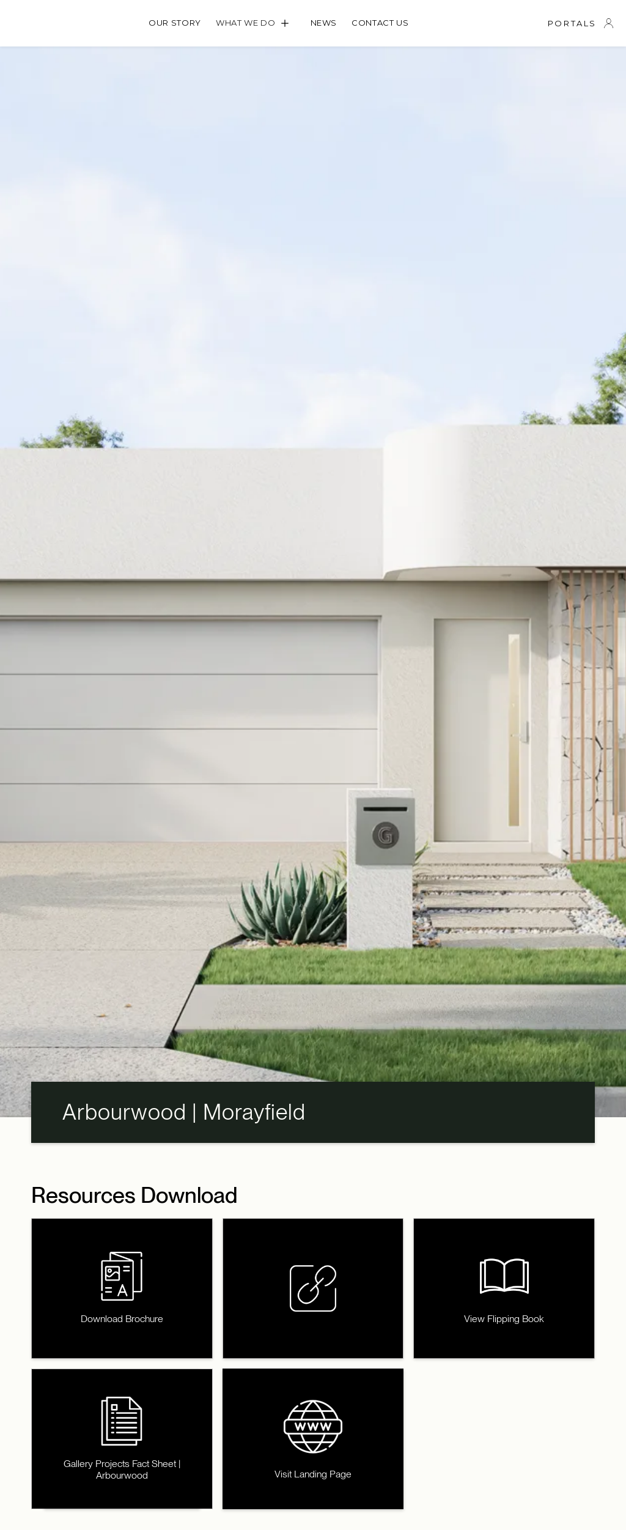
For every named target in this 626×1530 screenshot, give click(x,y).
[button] (256, 23)
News (324, 23)
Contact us (380, 23)
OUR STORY (175, 23)
